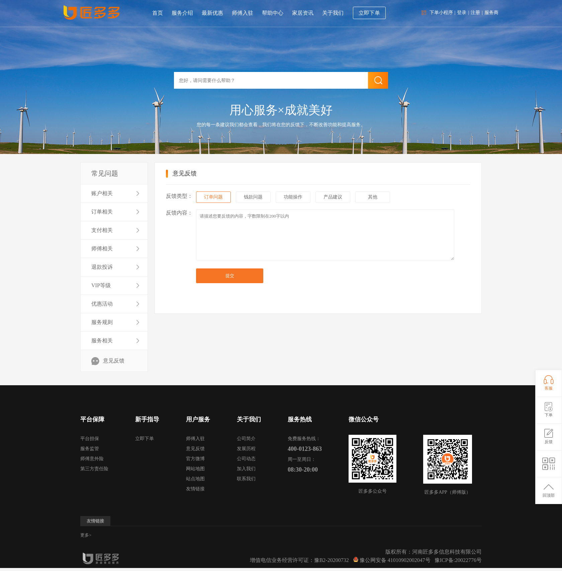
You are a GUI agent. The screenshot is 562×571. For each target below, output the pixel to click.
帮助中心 (272, 13)
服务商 (491, 12)
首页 (157, 13)
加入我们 (246, 468)
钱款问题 (253, 196)
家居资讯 (302, 13)
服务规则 (102, 322)
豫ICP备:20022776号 (458, 560)
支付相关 (102, 230)
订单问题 (213, 196)
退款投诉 (102, 267)
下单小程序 (441, 12)
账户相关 (102, 193)
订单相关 (102, 212)
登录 (461, 12)
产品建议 (332, 196)
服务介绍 (182, 13)
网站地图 (195, 468)
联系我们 (246, 478)
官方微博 (195, 458)
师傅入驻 (242, 13)
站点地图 (195, 478)
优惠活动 (102, 304)
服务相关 (102, 340)
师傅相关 (102, 248)
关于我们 (333, 13)
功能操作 (293, 196)
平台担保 (89, 438)
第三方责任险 (94, 468)
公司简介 (246, 438)
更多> (85, 535)
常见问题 (104, 173)
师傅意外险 (92, 458)
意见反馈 (113, 360)
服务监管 (89, 448)
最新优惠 (212, 13)
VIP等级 (101, 285)
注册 (475, 12)
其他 (372, 196)
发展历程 (246, 448)
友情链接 (195, 488)
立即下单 (369, 13)
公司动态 (246, 458)
